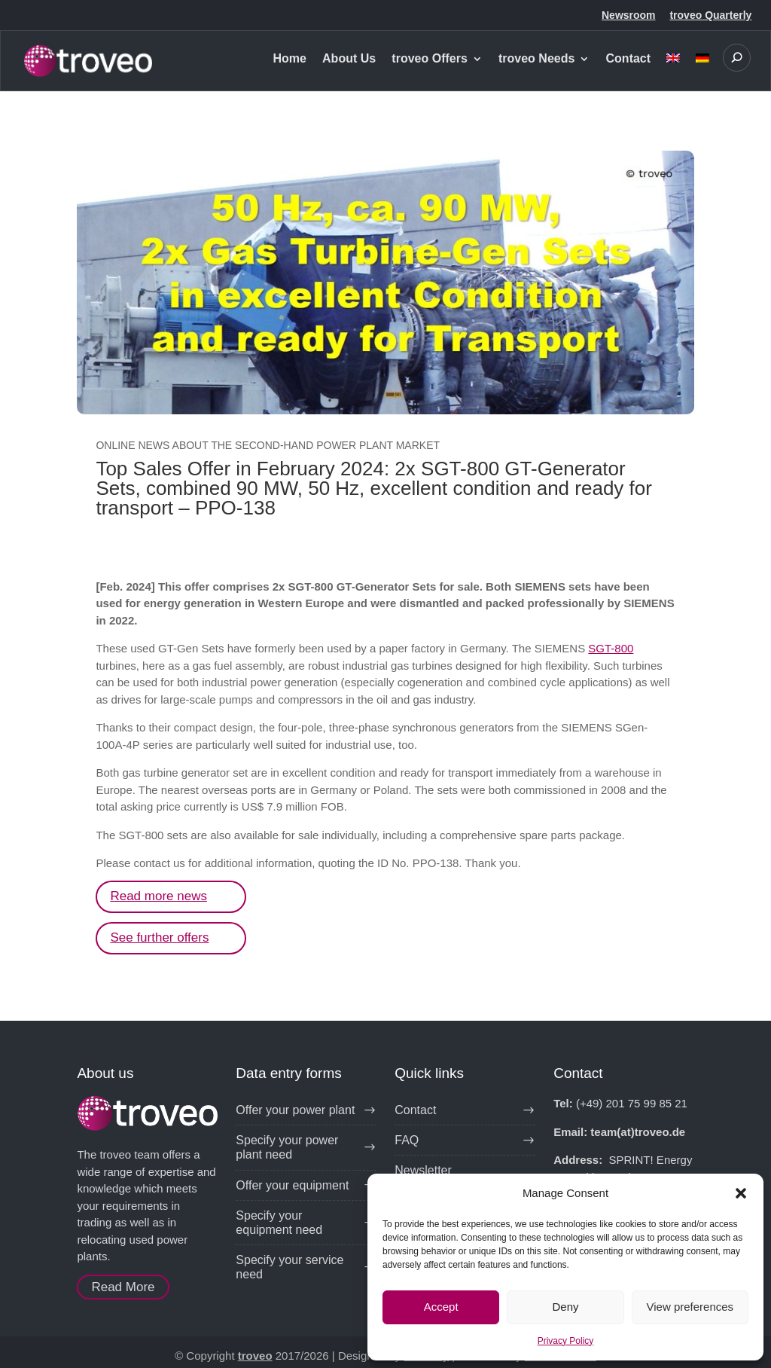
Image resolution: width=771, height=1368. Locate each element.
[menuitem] (673, 71)
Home (289, 59)
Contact (628, 59)
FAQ (407, 1140)
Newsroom (629, 15)
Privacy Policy (566, 1341)
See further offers (159, 937)
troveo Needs (536, 59)
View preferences (690, 1306)
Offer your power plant (295, 1110)
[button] (740, 1193)
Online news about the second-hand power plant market (268, 445)
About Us (349, 59)
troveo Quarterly (710, 15)
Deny (565, 1306)
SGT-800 (610, 648)
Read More (122, 1287)
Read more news (158, 896)
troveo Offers (429, 59)
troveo (255, 1355)
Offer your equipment (292, 1185)
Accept (441, 1306)
